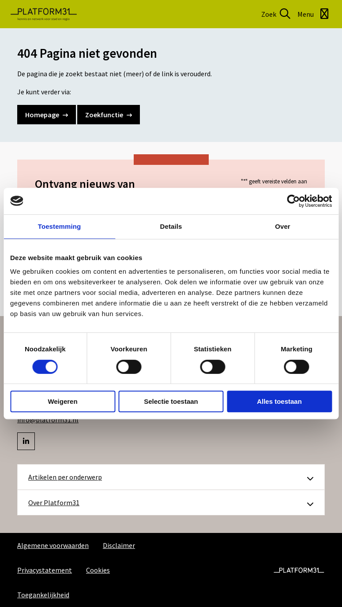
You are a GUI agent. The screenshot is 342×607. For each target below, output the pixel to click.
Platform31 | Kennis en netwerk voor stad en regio (44, 14)
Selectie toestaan (171, 401)
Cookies (98, 570)
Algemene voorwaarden (53, 545)
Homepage (46, 114)
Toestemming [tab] (59, 226)
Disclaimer (119, 545)
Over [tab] (282, 226)
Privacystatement (44, 570)
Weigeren (62, 401)
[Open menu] (314, 14)
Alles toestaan (279, 401)
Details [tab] (171, 226)
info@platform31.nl (48, 419)
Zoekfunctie (108, 114)
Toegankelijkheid (43, 594)
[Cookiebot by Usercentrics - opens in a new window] (293, 201)
